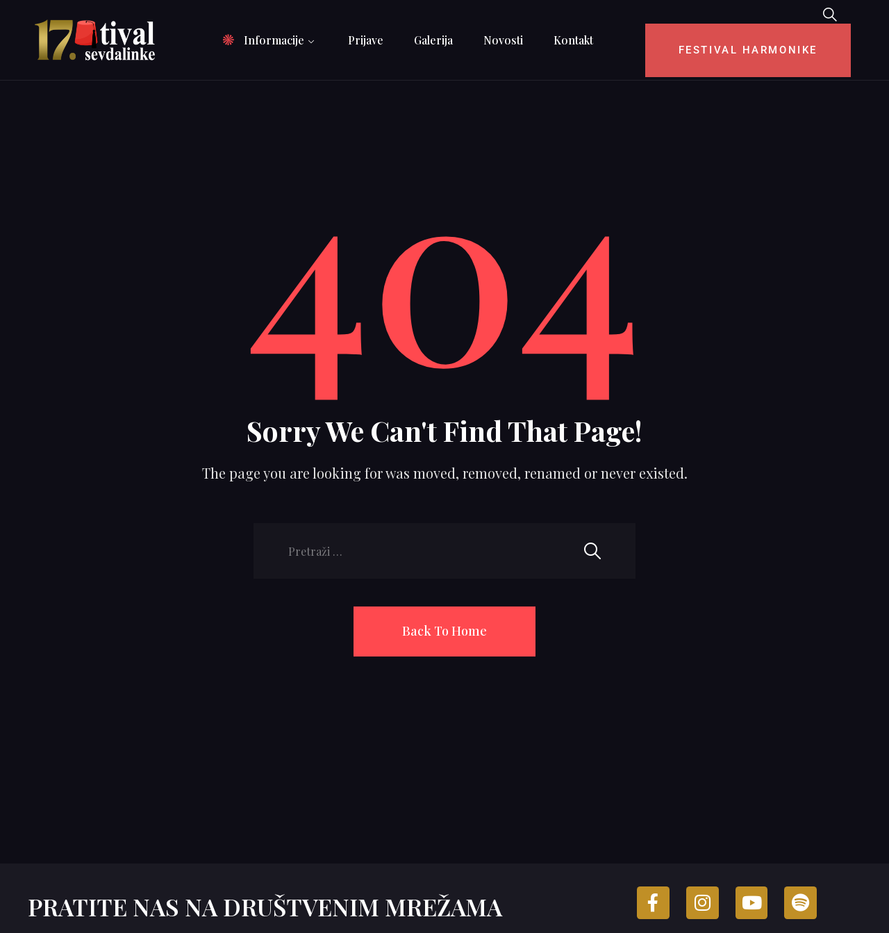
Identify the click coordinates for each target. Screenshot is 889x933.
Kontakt (573, 40)
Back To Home (444, 630)
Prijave (365, 40)
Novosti (503, 40)
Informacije (274, 40)
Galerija (433, 40)
